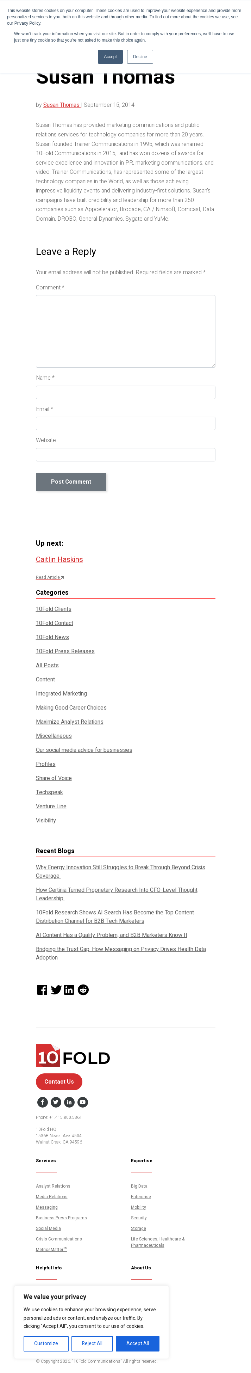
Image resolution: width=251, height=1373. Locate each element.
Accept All (137, 1343)
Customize (46, 1343)
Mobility (138, 1207)
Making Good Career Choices (71, 708)
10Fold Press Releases (65, 651)
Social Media (48, 1228)
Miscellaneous (54, 736)
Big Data (139, 1186)
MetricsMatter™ (51, 1249)
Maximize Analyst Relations (69, 722)
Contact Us (59, 1082)
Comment (50, 287)
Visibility (46, 820)
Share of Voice (54, 778)
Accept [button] (110, 56)
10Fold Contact (54, 623)
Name (45, 378)
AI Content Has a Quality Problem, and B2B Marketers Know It (111, 935)
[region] (91, 1322)
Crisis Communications (59, 1239)
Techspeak (49, 792)
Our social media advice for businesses (84, 750)
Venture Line (51, 806)
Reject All (92, 1343)
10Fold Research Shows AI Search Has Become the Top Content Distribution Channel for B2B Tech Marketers (115, 916)
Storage (138, 1228)
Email (44, 409)
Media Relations (52, 1197)
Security (139, 1218)
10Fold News (52, 637)
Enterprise (141, 1197)
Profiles (46, 764)
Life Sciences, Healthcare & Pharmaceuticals (157, 1242)
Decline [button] (140, 56)
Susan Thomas (62, 105)
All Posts (47, 665)
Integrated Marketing (61, 693)
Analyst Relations (53, 1186)
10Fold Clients (53, 609)
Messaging (47, 1207)
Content (45, 679)
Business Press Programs (61, 1218)
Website (46, 440)
